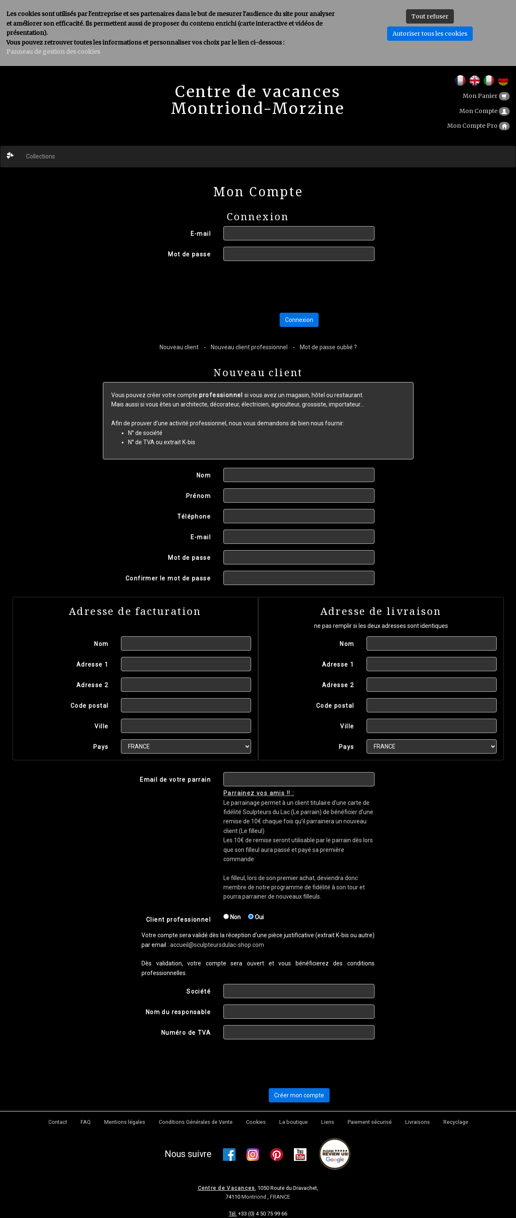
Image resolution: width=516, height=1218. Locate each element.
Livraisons (417, 1122)
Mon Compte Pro (478, 125)
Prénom (198, 496)
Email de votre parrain (175, 779)
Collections (40, 156)
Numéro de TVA (186, 1032)
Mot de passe (189, 254)
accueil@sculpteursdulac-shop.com (217, 944)
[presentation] (287, 286)
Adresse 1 (92, 664)
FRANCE (280, 1197)
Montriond (254, 1197)
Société (198, 991)
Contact (57, 1122)
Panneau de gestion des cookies (53, 51)
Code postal (89, 705)
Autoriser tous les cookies (430, 33)
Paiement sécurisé (370, 1122)
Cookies (256, 1122)
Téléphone (194, 516)
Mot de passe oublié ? (328, 347)
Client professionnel (178, 919)
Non (232, 917)
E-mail (201, 233)
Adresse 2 (92, 685)
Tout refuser (429, 16)
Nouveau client (179, 347)
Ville (101, 726)
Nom (203, 475)
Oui (256, 917)
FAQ (86, 1122)
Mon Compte (484, 111)
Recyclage (455, 1122)
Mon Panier (486, 96)
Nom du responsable (178, 1012)
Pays (101, 746)
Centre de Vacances (226, 1188)
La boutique (293, 1122)
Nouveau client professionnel (249, 347)
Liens (327, 1122)
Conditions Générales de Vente (196, 1122)
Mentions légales (124, 1122)
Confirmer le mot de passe (168, 578)
